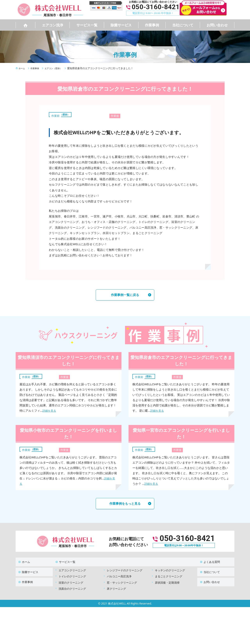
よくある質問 (209, 562)
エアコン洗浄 (52, 25)
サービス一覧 (86, 25)
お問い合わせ (217, 25)
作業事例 (152, 25)
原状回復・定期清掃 (167, 581)
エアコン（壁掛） (62, 114)
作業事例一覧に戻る (125, 295)
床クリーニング (116, 587)
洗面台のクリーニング (72, 587)
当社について (182, 25)
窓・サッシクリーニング (122, 581)
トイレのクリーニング (72, 575)
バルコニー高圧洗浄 (119, 575)
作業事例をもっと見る (125, 505)
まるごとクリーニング (168, 575)
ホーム (24, 562)
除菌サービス (121, 25)
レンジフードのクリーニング (124, 569)
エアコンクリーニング (72, 569)
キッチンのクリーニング (170, 569)
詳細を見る (49, 412)
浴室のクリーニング (71, 581)
